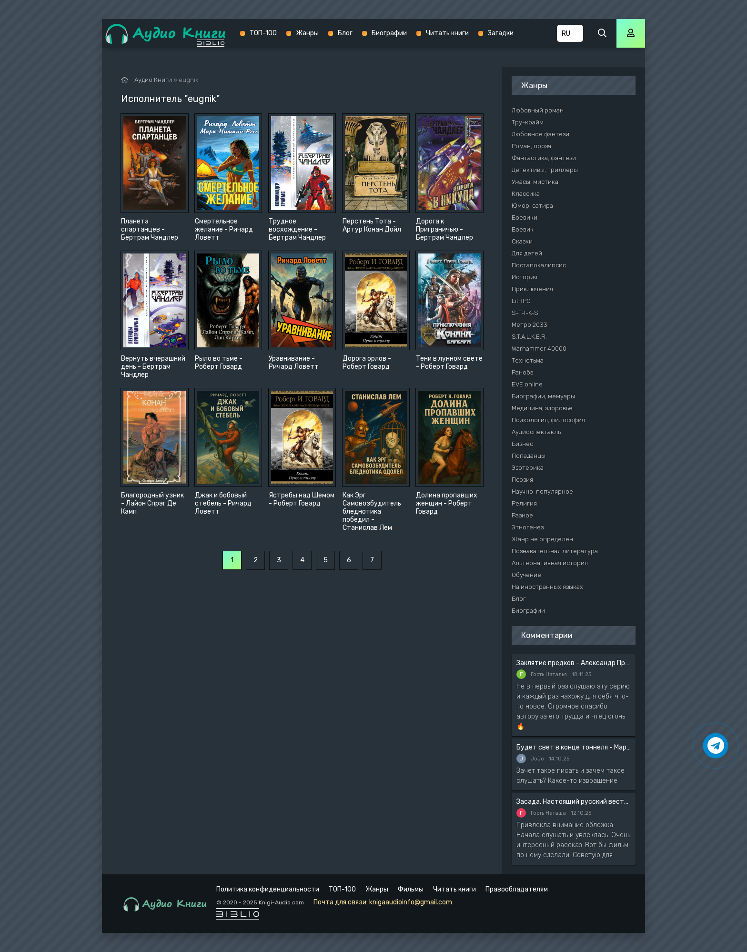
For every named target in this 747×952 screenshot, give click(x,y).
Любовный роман (538, 110)
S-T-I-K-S (525, 312)
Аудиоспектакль (536, 431)
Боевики (524, 217)
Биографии (389, 33)
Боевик (523, 229)
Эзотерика (528, 467)
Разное (522, 515)
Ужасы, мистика (535, 181)
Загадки (501, 33)
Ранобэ (523, 372)
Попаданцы (528, 455)
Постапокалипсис (539, 265)
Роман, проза (531, 146)
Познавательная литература (555, 551)
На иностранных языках (547, 586)
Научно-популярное (542, 491)
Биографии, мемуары (543, 396)
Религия (524, 503)
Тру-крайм (528, 122)
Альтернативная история (550, 563)
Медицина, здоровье (542, 408)
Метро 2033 (529, 324)
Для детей (527, 253)
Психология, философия (548, 420)
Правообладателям (516, 889)
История (524, 277)
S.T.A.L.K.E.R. (529, 336)
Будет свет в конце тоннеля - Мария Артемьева (573, 747)
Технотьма (528, 360)
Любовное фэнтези (540, 134)
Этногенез (528, 527)
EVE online (527, 384)
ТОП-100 (263, 33)
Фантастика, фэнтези (544, 158)
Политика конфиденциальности (267, 889)
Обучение (526, 574)
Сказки (522, 241)
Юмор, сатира (532, 205)
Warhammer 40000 (539, 348)
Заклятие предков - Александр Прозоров (573, 663)
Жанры (307, 33)
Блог (345, 33)
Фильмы (411, 889)
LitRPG (521, 300)
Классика (526, 193)
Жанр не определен (542, 539)
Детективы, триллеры (545, 169)
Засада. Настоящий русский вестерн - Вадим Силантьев (573, 802)
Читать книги (447, 33)
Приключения (532, 289)
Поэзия (522, 479)
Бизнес (522, 443)
